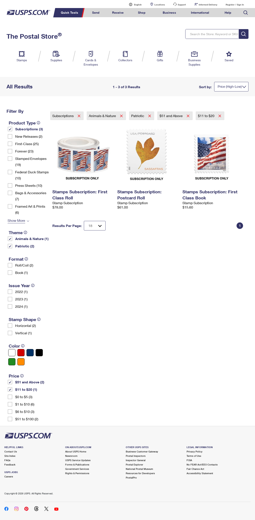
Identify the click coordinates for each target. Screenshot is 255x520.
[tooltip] (38, 122)
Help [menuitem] (228, 12)
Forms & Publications (77, 464)
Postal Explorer (134, 464)
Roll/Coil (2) (24, 265)
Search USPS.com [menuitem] (245, 12)
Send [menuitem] (95, 12)
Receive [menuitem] (118, 12)
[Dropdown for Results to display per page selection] (95, 225)
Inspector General (136, 460)
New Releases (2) (28, 136)
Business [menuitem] (169, 12)
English (133, 4)
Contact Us (10, 451)
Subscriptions (63, 116)
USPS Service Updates (78, 460)
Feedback (9, 464)
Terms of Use (194, 455)
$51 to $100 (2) (26, 419)
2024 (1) (21, 306)
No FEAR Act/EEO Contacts (202, 464)
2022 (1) (21, 292)
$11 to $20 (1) (26, 389)
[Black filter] (39, 352)
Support (182, 4)
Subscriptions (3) (29, 129)
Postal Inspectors (136, 455)
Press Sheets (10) (28, 185)
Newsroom (71, 455)
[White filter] (11, 352)
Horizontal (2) (25, 325)
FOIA (189, 460)
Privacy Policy (194, 451)
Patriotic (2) (24, 246)
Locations (159, 4)
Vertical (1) (23, 333)
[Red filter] (21, 352)
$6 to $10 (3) (24, 411)
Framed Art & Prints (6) (30, 209)
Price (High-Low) (230, 86)
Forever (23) (24, 151)
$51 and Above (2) (29, 382)
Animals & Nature (103, 116)
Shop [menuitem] (142, 12)
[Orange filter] (21, 361)
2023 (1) (21, 299)
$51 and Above (171, 116)
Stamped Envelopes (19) (30, 161)
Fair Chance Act (195, 468)
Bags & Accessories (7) (30, 196)
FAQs (7, 460)
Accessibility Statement (200, 473)
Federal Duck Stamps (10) (32, 175)
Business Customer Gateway (142, 451)
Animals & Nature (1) (32, 239)
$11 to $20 (206, 116)
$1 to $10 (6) (24, 404)
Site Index (9, 455)
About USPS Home (75, 451)
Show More (16, 220)
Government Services (77, 468)
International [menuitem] (200, 12)
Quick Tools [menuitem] (69, 12)
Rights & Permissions (77, 473)
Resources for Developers (140, 473)
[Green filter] (11, 361)
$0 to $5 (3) (23, 397)
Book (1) (21, 272)
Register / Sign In (235, 4)
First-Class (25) (27, 144)
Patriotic (138, 116)
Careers (8, 476)
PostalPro (131, 477)
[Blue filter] (30, 352)
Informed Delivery (208, 4)
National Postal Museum (139, 468)
